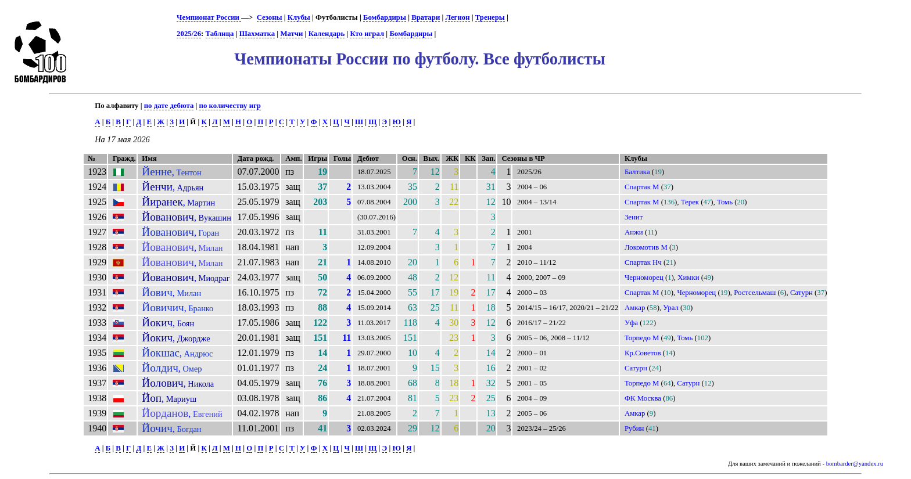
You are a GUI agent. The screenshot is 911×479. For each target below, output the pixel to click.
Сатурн (801, 293)
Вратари (425, 17)
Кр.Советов (643, 353)
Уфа (631, 323)
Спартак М (642, 187)
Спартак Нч (643, 262)
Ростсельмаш (755, 293)
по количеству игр (230, 106)
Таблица (220, 34)
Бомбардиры (384, 17)
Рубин (634, 428)
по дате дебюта (169, 106)
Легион (457, 17)
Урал (671, 308)
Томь (725, 202)
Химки (688, 277)
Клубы (299, 17)
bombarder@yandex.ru (854, 463)
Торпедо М (642, 338)
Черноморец (644, 277)
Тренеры (490, 17)
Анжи (634, 232)
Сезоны (269, 17)
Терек (690, 202)
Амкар (635, 308)
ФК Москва (643, 398)
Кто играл (367, 34)
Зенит (634, 217)
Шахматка (257, 34)
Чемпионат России (209, 17)
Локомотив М (646, 247)
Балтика (637, 172)
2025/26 (189, 34)
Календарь (327, 34)
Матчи (291, 34)
